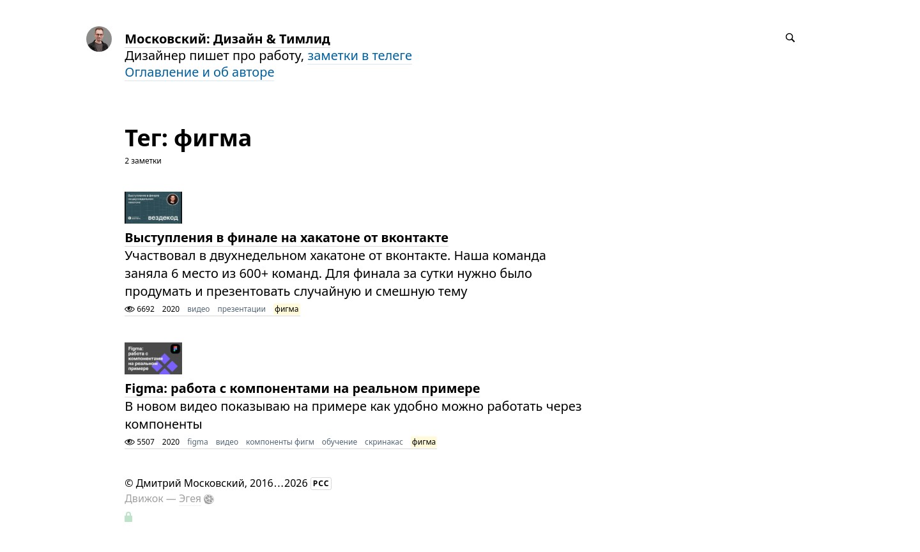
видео (198, 308)
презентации (241, 308)
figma (197, 441)
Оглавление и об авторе (199, 71)
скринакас (384, 441)
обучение (339, 441)
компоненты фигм (280, 441)
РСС (321, 483)
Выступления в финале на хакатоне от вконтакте (286, 237)
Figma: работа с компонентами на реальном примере (302, 388)
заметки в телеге (359, 55)
